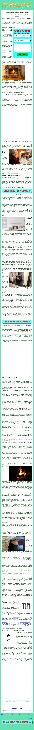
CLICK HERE (4, 567)
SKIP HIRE (10, 625)
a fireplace (13, 594)
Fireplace (4, 325)
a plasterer (23, 624)
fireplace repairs (26, 654)
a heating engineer (16, 623)
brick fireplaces (22, 658)
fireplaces (4, 53)
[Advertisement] (17, 123)
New (20, 714)
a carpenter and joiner (24, 618)
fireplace (19, 21)
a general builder (16, 619)
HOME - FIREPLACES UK (17, 708)
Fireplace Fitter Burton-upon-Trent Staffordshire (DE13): (16, 18)
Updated (24, 714)
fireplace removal (19, 647)
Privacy (31, 718)
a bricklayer (16, 617)
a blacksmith (27, 625)
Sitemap (3, 714)
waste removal (5, 620)
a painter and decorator (18, 614)
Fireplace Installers (12, 714)
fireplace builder (12, 214)
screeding (28, 613)
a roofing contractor (25, 622)
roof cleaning (5, 624)
